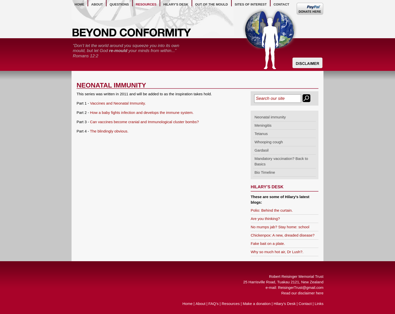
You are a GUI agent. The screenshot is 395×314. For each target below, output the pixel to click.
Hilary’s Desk (284, 303)
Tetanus (261, 133)
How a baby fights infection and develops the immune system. (141, 112)
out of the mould (211, 4)
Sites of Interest (251, 4)
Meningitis (263, 125)
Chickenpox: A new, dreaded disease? (283, 235)
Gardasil (261, 150)
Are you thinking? (265, 218)
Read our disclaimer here (302, 293)
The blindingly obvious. (109, 131)
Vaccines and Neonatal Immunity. (118, 103)
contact (281, 4)
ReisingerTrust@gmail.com (300, 287)
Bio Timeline (264, 172)
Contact (305, 303)
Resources (231, 303)
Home (187, 303)
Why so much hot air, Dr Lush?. (277, 252)
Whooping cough (268, 142)
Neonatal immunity (270, 117)
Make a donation (257, 303)
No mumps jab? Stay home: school (280, 227)
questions (119, 4)
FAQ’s (213, 303)
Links (319, 303)
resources (146, 4)
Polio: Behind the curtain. (272, 210)
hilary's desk (175, 4)
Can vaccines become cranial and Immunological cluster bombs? (144, 122)
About (200, 303)
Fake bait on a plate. (268, 243)
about (97, 4)
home (79, 4)
